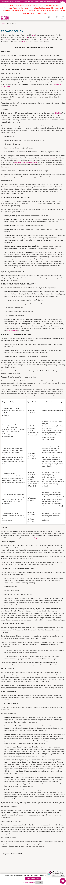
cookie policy (12, 330)
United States (33, 878)
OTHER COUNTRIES (29, 882)
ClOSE (39, 882)
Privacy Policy (54, 1)
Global (49, 19)
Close (63, 1)
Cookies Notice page (44, 1)
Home (3, 24)
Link (33, 35)
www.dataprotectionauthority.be (25, 162)
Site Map (58, 113)
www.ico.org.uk (49, 158)
